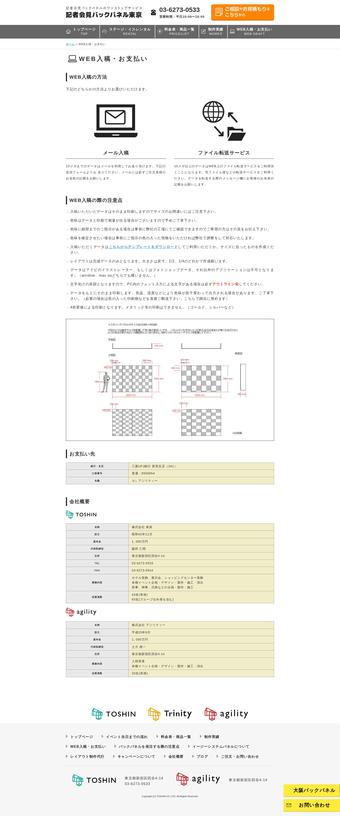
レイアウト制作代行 (87, 756)
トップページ (84, 32)
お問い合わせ (314, 805)
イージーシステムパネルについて (221, 746)
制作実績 (215, 32)
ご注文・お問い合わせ (240, 756)
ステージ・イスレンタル (130, 32)
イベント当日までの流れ (127, 737)
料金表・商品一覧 (179, 32)
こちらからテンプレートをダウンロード (143, 247)
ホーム (70, 44)
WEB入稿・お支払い (254, 32)
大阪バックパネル (314, 790)
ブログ (202, 756)
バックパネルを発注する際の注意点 (149, 746)
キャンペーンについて (136, 756)
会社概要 (176, 756)
